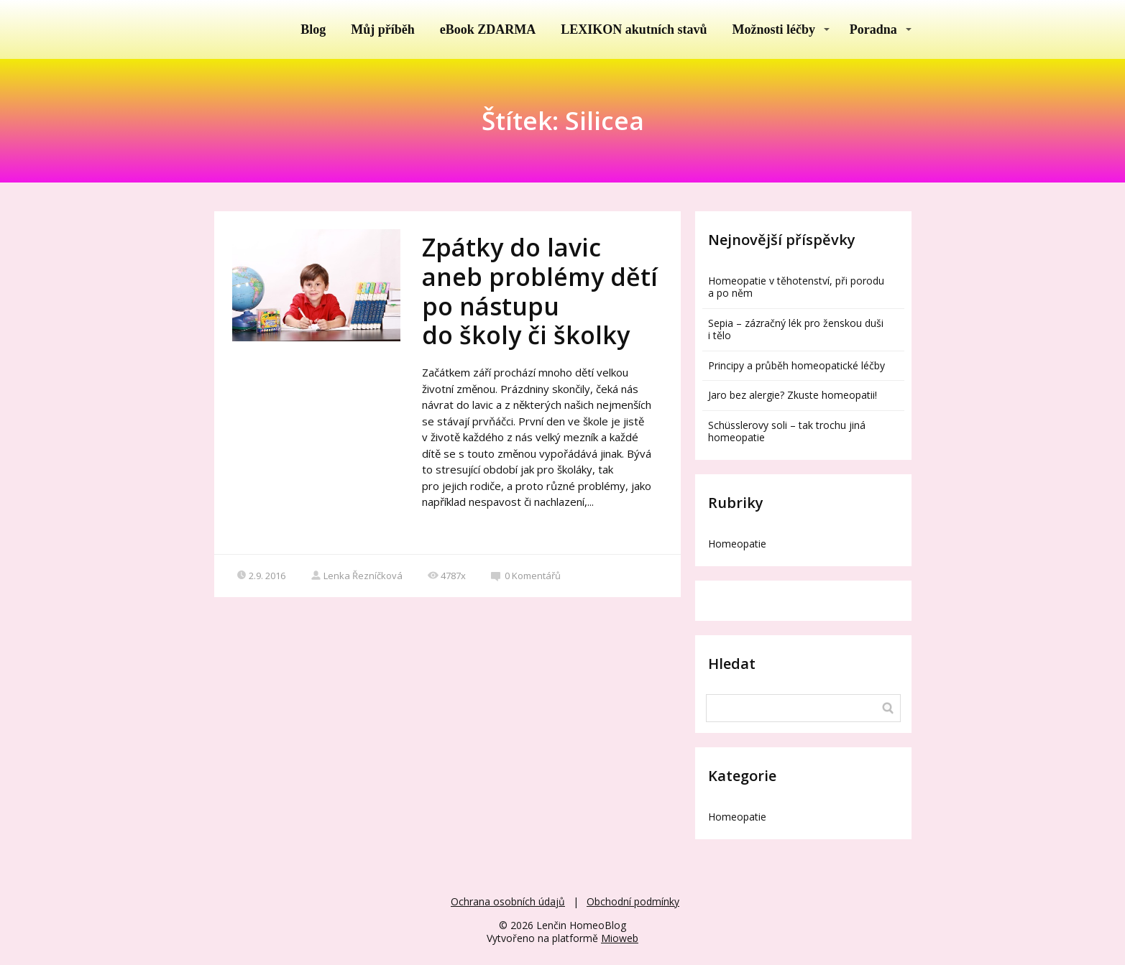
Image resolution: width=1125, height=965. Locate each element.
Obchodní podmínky (633, 901)
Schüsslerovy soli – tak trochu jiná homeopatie (786, 431)
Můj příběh (383, 29)
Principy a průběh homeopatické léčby (796, 365)
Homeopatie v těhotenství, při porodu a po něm (796, 287)
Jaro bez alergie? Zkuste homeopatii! (792, 395)
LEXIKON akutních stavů (634, 29)
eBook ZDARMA (488, 29)
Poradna (873, 29)
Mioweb (619, 938)
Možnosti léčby (773, 29)
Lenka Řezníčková (357, 575)
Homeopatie (737, 543)
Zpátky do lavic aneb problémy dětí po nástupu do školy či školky (540, 291)
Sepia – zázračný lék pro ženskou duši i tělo (795, 329)
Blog (313, 29)
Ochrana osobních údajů (508, 901)
